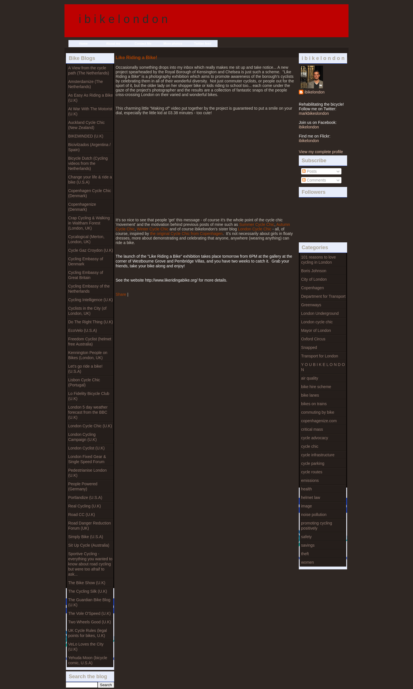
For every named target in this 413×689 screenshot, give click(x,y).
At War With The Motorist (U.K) (90, 111)
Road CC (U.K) (81, 514)
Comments (314, 180)
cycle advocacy (314, 438)
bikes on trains (314, 403)
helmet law (310, 497)
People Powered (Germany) (82, 486)
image (306, 506)
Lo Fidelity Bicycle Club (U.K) (88, 396)
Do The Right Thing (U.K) (90, 322)
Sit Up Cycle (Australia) (88, 545)
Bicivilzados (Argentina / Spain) (89, 147)
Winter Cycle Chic (152, 229)
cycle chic (309, 446)
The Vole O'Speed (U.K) (89, 613)
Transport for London (319, 356)
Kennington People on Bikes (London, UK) (87, 355)
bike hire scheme (316, 386)
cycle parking (312, 463)
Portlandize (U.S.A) (85, 497)
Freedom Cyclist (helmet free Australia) (89, 341)
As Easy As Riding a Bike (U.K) (90, 98)
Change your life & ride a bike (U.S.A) (90, 179)
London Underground (320, 313)
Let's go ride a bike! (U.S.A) (85, 369)
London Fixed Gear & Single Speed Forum (87, 459)
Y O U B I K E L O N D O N (323, 367)
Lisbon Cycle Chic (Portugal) (84, 382)
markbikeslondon (314, 113)
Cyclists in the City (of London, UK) (87, 311)
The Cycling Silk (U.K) (87, 591)
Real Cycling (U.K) (84, 506)
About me (113, 43)
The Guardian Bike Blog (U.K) (89, 602)
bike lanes (310, 395)
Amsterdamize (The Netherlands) (85, 84)
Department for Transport (323, 296)
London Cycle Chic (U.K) (90, 426)
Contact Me (143, 43)
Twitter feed (202, 43)
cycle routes (311, 472)
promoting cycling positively (316, 525)
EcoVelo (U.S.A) (82, 330)
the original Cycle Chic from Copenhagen (186, 233)
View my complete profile (321, 151)
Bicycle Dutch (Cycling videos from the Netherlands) (88, 163)
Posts (309, 171)
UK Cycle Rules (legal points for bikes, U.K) (87, 633)
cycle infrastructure (317, 455)
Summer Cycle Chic (256, 224)
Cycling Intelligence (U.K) (90, 299)
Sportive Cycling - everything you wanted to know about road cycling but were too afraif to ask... (90, 563)
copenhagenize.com (319, 421)
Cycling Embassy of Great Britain (85, 275)
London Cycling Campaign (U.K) (82, 437)
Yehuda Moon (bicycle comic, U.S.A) (87, 660)
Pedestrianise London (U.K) (87, 473)
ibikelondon (314, 92)
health (306, 489)
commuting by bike (317, 412)
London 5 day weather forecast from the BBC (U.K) (88, 412)
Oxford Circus (313, 339)
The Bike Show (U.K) (86, 582)
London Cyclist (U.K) (86, 448)
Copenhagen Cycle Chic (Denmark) (89, 193)
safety (306, 536)
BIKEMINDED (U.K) (85, 136)
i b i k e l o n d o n (123, 19)
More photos (173, 43)
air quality (309, 378)
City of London (314, 279)
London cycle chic (317, 322)
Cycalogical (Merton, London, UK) (86, 239)
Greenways (311, 305)
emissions (310, 480)
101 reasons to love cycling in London (318, 260)
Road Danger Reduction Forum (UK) (89, 525)
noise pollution (314, 514)
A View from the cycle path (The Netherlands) (88, 70)
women (307, 562)
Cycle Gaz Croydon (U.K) (90, 250)
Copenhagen (312, 288)
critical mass (312, 429)
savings (307, 545)
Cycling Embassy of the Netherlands (89, 288)
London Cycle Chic (255, 229)
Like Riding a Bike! (136, 57)
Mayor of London (316, 330)
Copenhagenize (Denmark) (82, 207)
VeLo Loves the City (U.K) (86, 646)
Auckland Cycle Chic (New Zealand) (86, 125)
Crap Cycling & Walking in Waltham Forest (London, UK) (89, 223)
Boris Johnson (313, 270)
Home (83, 43)
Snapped (309, 347)
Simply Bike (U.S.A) (85, 536)
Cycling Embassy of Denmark (85, 261)
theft (305, 553)
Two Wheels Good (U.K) (89, 622)
